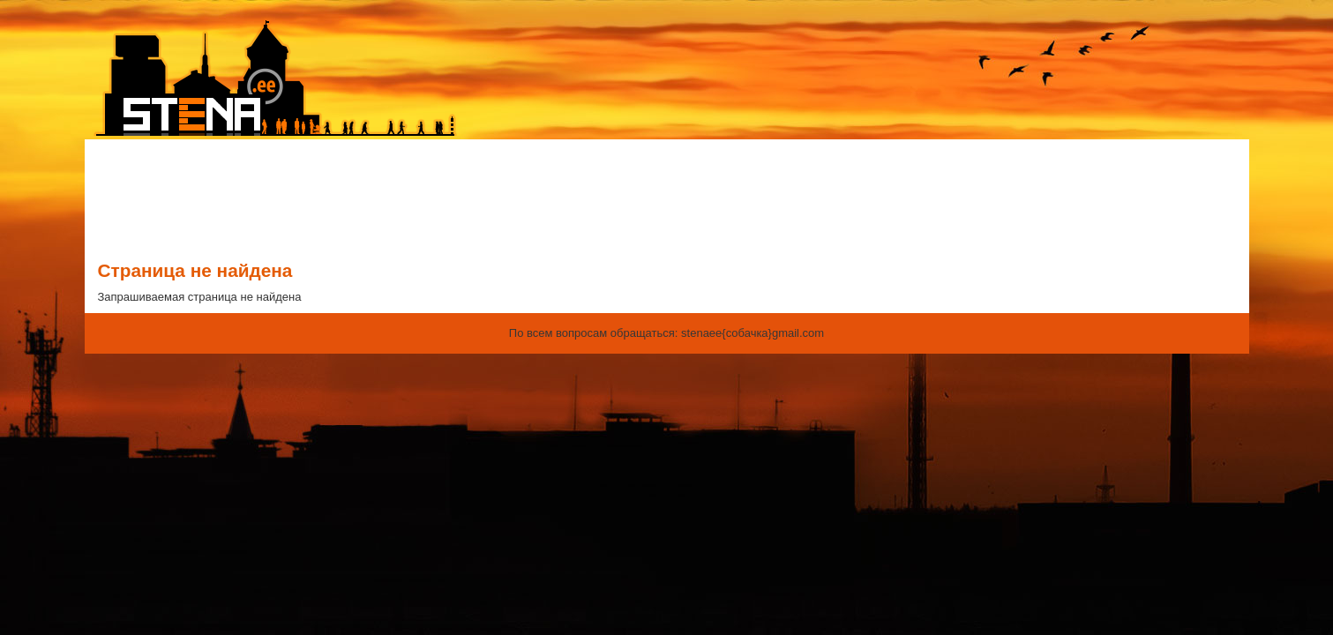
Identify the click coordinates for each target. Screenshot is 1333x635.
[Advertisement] (667, 196)
